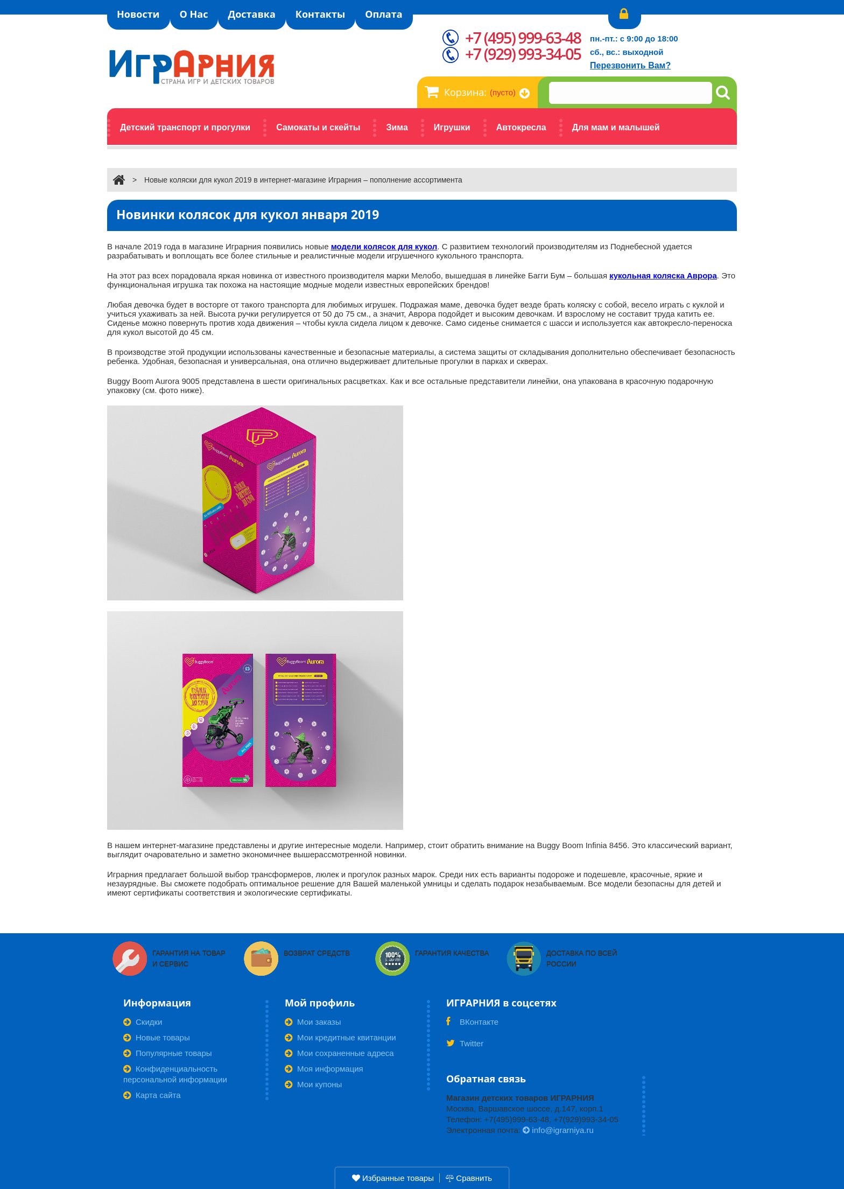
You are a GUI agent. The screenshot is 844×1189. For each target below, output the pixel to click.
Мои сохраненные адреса (339, 1053)
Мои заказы (313, 1021)
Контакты (320, 14)
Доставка (251, 14)
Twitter (464, 1047)
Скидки (142, 1021)
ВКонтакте (472, 1025)
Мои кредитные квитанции (340, 1037)
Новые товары (156, 1037)
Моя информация (324, 1068)
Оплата (383, 14)
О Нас (194, 14)
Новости (138, 14)
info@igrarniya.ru (558, 1130)
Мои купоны (313, 1084)
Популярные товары (167, 1053)
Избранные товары (393, 1178)
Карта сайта (152, 1095)
